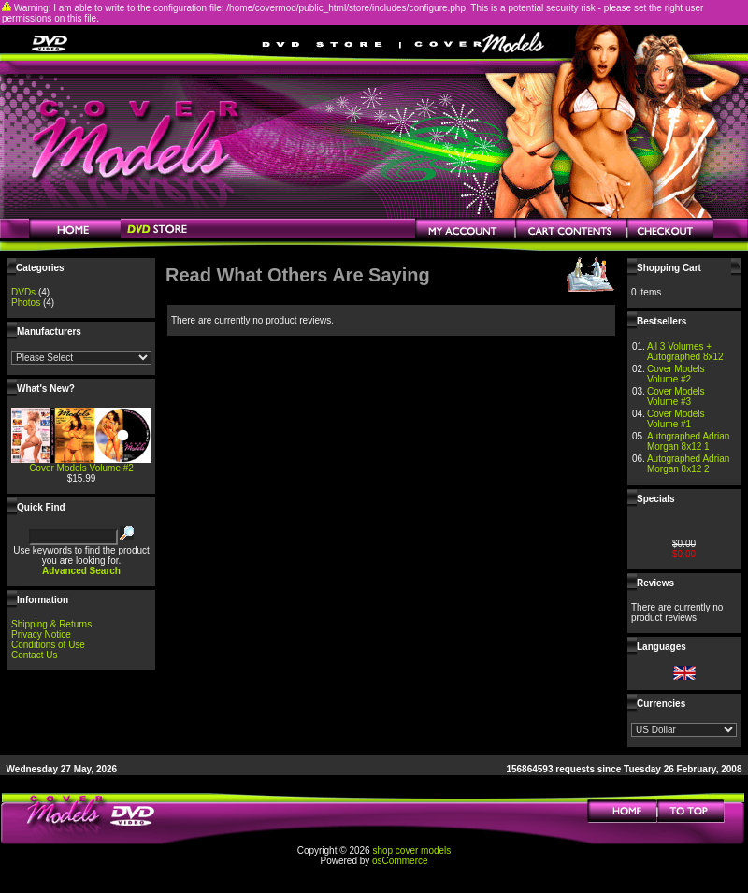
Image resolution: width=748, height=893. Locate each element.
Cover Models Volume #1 (676, 419)
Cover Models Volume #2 (81, 468)
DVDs (23, 292)
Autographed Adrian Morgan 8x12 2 (688, 464)
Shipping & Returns (51, 624)
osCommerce (399, 861)
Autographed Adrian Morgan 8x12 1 (688, 441)
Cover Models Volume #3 (676, 396)
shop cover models (411, 850)
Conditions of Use (48, 645)
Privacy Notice (41, 634)
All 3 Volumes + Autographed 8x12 (685, 351)
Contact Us (34, 655)
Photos (25, 302)
